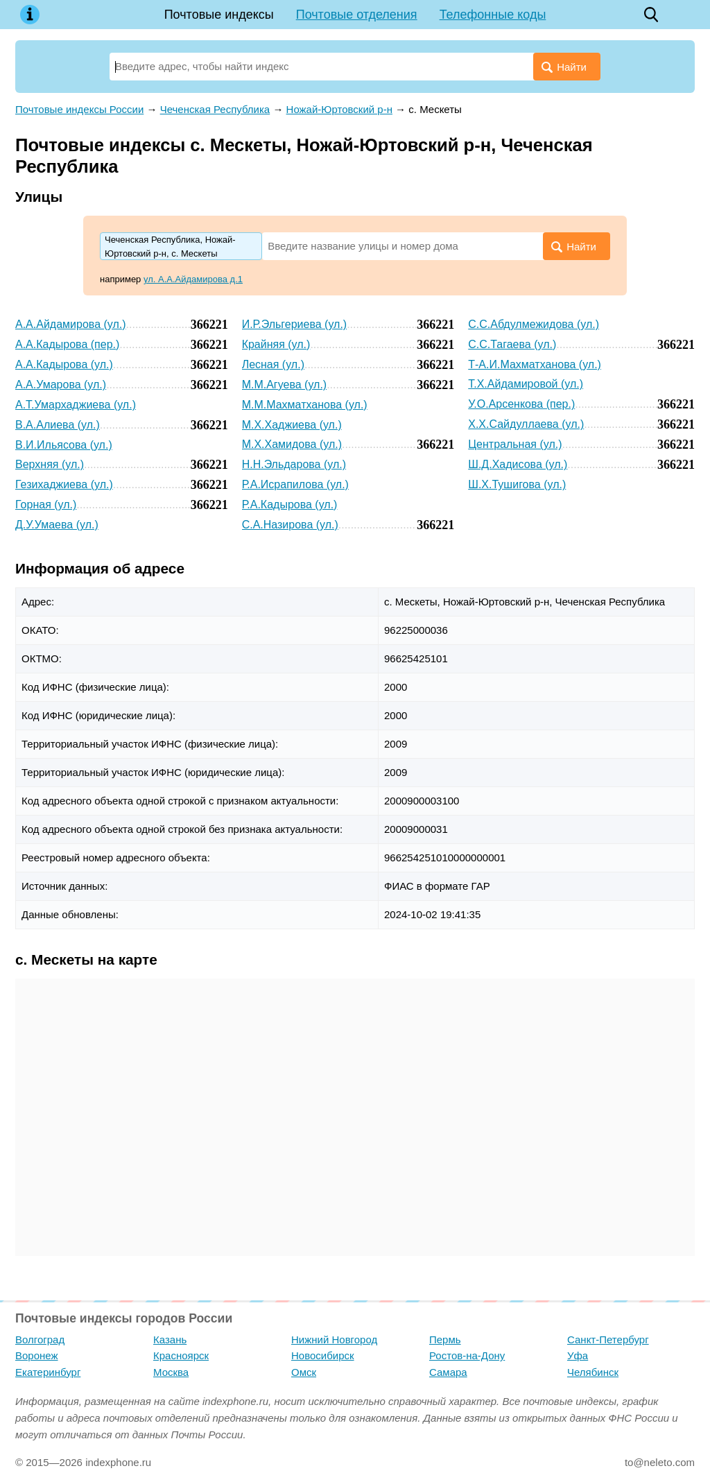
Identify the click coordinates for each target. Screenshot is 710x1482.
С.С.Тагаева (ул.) (512, 344)
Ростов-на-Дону (467, 1355)
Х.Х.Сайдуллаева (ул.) (526, 424)
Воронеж (36, 1355)
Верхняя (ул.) (49, 464)
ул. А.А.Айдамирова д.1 (193, 279)
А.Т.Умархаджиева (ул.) (75, 405)
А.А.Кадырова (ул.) (64, 364)
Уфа (577, 1355)
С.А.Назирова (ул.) (290, 525)
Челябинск (592, 1372)
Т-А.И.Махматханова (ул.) (534, 364)
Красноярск (181, 1355)
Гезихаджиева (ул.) (64, 484)
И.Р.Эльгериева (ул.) (294, 324)
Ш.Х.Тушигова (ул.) (517, 484)
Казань (170, 1339)
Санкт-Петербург (608, 1339)
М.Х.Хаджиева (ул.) (292, 425)
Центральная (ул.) (515, 444)
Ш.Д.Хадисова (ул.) (517, 464)
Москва (171, 1372)
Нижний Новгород (334, 1339)
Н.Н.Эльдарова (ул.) (294, 464)
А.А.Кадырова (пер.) (67, 344)
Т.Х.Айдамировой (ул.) (525, 384)
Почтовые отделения (356, 14)
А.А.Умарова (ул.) (60, 384)
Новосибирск (322, 1355)
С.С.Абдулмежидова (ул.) (533, 324)
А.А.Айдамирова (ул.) (70, 324)
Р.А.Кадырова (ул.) (290, 504)
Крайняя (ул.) (276, 344)
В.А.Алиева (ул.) (57, 425)
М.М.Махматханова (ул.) (304, 405)
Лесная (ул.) (273, 364)
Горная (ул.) (45, 504)
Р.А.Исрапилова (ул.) (295, 484)
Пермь (445, 1339)
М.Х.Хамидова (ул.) (292, 444)
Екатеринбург (47, 1372)
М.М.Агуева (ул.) (284, 384)
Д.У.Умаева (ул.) (56, 525)
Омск (303, 1372)
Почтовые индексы (219, 14)
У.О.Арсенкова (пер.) (521, 404)
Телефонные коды (493, 14)
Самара (448, 1372)
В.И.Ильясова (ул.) (63, 445)
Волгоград (39, 1339)
